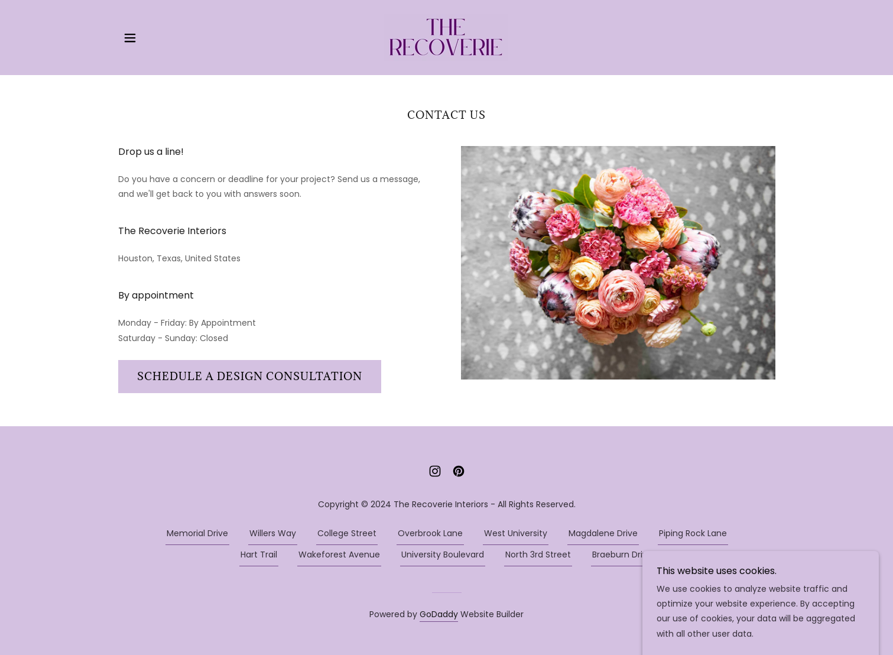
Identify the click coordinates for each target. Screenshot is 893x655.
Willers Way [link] (272, 533)
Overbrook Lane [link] (430, 533)
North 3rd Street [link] (538, 554)
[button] (130, 38)
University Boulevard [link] (442, 554)
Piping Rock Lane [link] (693, 533)
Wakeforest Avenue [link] (339, 554)
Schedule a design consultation (249, 376)
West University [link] (515, 533)
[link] (446, 37)
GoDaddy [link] (439, 614)
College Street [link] (346, 533)
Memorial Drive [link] (197, 533)
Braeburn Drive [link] (622, 554)
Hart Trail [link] (259, 554)
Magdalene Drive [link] (603, 533)
